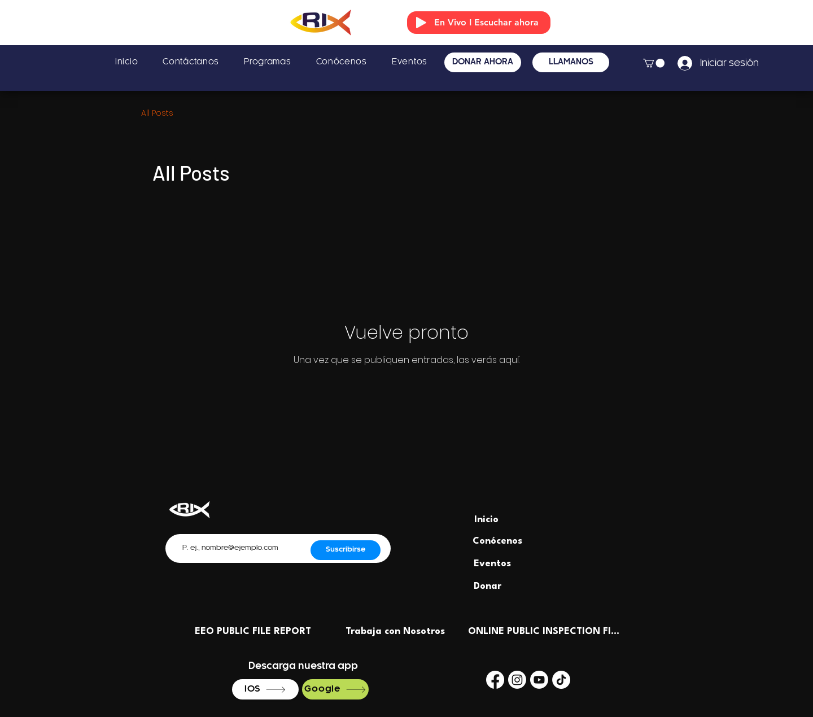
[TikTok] (561, 680)
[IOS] (265, 689)
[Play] (421, 22)
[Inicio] (486, 520)
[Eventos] (492, 564)
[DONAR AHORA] (482, 62)
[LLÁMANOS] (570, 62)
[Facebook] (495, 680)
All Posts (157, 113)
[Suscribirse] (346, 550)
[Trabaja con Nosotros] (395, 631)
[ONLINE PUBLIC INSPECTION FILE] (544, 631)
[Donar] (487, 586)
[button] (654, 63)
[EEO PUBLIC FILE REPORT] (253, 631)
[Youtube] (539, 680)
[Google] (335, 689)
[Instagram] (517, 680)
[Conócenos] (497, 541)
